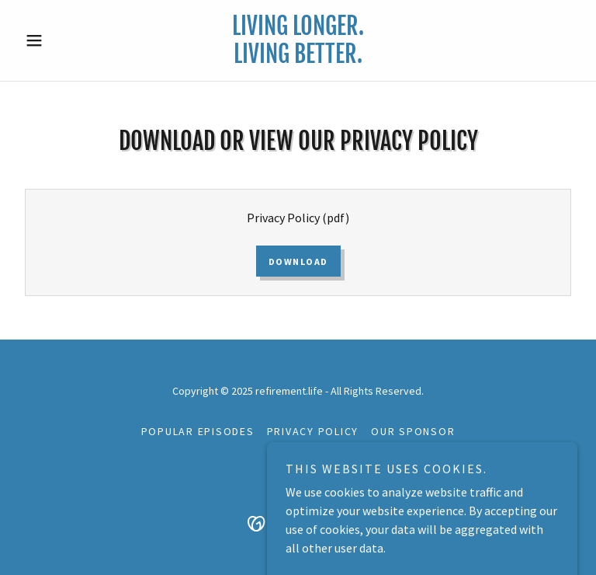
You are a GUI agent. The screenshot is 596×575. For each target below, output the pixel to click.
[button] (60, 40)
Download (298, 261)
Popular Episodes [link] (198, 431)
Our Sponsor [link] (413, 431)
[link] (298, 58)
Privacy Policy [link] (313, 431)
